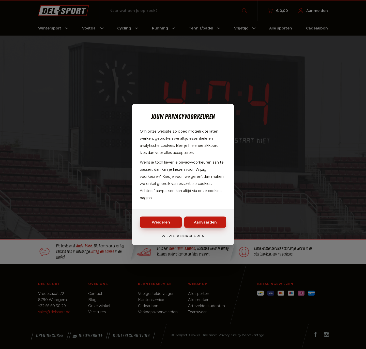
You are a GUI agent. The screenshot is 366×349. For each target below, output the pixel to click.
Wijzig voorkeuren (183, 236)
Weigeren (161, 222)
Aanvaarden (205, 222)
